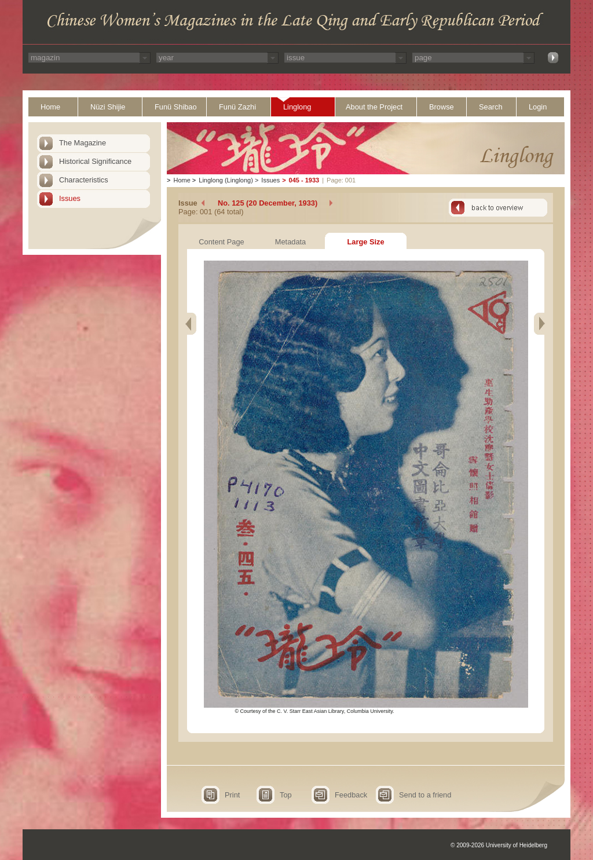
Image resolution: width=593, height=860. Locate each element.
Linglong (297, 107)
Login (538, 107)
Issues (69, 198)
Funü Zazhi (237, 107)
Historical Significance (95, 161)
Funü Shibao (176, 107)
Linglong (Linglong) (226, 180)
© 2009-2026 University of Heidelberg (499, 845)
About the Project (374, 107)
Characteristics (83, 179)
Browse (441, 107)
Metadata (290, 241)
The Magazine (82, 142)
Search (491, 107)
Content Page (221, 241)
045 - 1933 (304, 180)
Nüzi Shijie (107, 107)
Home (50, 107)
